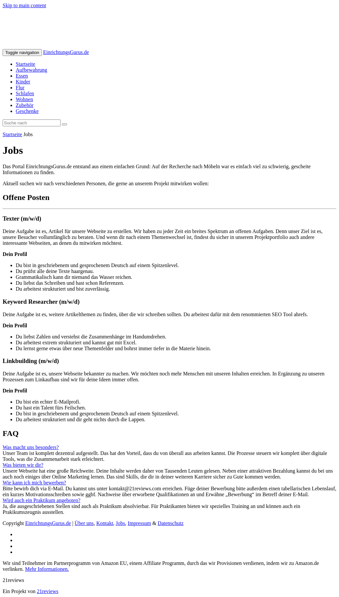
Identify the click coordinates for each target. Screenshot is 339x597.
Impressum (139, 523)
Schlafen (25, 93)
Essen (22, 76)
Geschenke (27, 111)
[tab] (169, 447)
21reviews (47, 591)
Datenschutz (171, 523)
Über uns (84, 523)
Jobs (120, 523)
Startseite (25, 64)
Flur (20, 87)
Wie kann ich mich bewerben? (34, 482)
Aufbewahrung (31, 70)
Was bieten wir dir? (23, 465)
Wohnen (24, 99)
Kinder (23, 81)
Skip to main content (24, 5)
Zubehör (24, 105)
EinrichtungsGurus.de (66, 52)
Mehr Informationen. (47, 569)
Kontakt (104, 523)
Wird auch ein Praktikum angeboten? (41, 500)
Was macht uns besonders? (31, 447)
